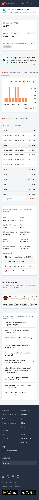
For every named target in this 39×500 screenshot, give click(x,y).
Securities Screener (9, 423)
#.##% (7, 46)
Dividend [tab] (5, 73)
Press (23, 427)
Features (5, 438)
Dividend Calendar (9, 415)
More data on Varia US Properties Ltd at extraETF (21, 271)
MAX (28, 82)
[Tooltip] (27, 239)
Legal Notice (26, 438)
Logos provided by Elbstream (11, 486)
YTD (11, 82)
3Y (20, 82)
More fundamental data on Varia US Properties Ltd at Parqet (21, 266)
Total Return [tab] (34, 73)
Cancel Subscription (9, 451)
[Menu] (36, 3)
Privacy (24, 442)
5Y (24, 82)
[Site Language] (23, 3)
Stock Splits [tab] (22, 118)
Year (25, 108)
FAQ (3, 442)
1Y (16, 82)
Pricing (4, 434)
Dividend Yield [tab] (15, 73)
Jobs (23, 419)
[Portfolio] (32, 3)
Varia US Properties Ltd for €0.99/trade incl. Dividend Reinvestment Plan (20, 257)
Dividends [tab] (7, 118)
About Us (24, 415)
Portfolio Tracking (8, 419)
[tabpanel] (19, 95)
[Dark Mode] (27, 3)
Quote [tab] (25, 73)
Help (3, 446)
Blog (23, 423)
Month (32, 108)
